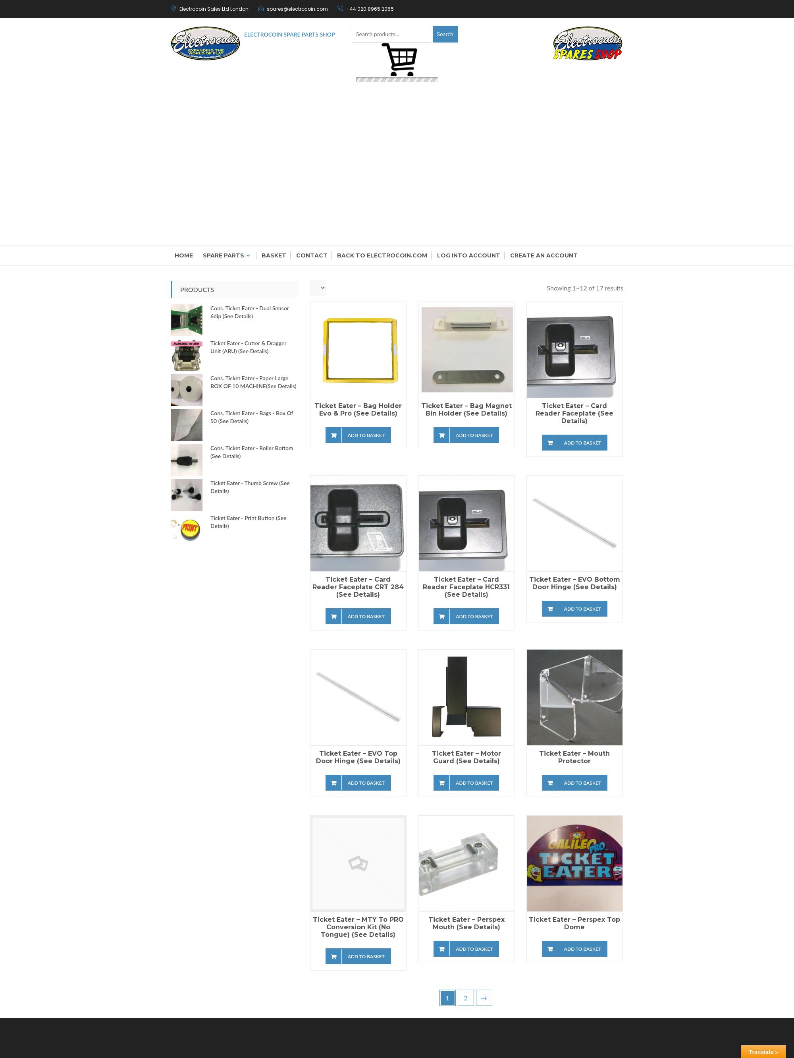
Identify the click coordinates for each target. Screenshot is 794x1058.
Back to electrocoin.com (382, 255)
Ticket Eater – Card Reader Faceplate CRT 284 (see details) (358, 587)
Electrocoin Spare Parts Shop (289, 34)
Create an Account (544, 255)
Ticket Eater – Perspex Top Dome (574, 923)
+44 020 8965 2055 (370, 9)
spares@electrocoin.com (297, 9)
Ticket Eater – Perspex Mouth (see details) (466, 923)
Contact (312, 255)
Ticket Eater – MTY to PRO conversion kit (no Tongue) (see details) (358, 927)
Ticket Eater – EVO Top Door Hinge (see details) (358, 757)
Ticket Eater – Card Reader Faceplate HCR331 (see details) (466, 587)
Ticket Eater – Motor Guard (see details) (466, 757)
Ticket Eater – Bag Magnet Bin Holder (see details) (466, 409)
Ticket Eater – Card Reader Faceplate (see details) (574, 413)
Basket (274, 255)
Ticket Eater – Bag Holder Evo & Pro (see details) (358, 409)
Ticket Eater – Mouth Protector (574, 757)
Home (184, 255)
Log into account (468, 255)
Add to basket (366, 435)
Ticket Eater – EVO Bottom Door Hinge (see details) (574, 583)
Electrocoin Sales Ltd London (214, 9)
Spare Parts (223, 255)
